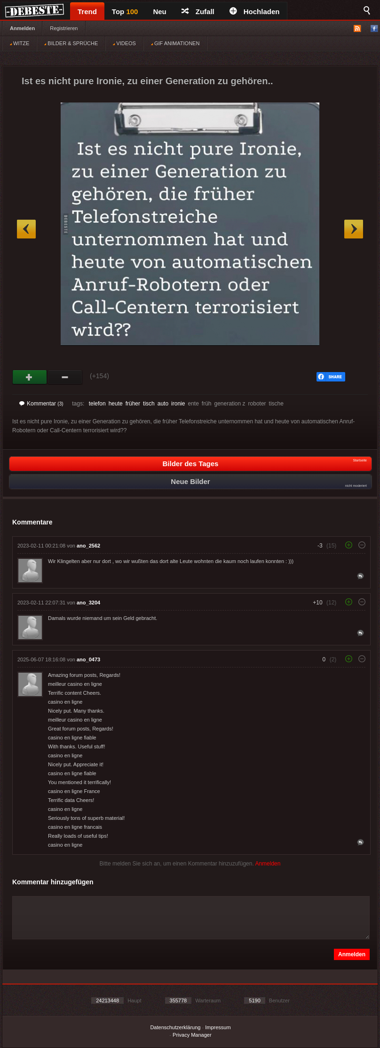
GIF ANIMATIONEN (175, 43)
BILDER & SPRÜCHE (71, 43)
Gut (30, 377)
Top (125, 12)
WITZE (19, 43)
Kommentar (41, 403)
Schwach (65, 377)
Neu (159, 12)
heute (116, 403)
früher (133, 403)
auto (163, 403)
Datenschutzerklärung (175, 1027)
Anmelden (22, 28)
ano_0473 (88, 659)
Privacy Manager (192, 1035)
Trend (87, 12)
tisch (149, 403)
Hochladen (255, 12)
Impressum (217, 1027)
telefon (97, 403)
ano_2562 (88, 545)
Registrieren (64, 28)
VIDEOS (124, 43)
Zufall (198, 12)
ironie (178, 403)
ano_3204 (88, 602)
